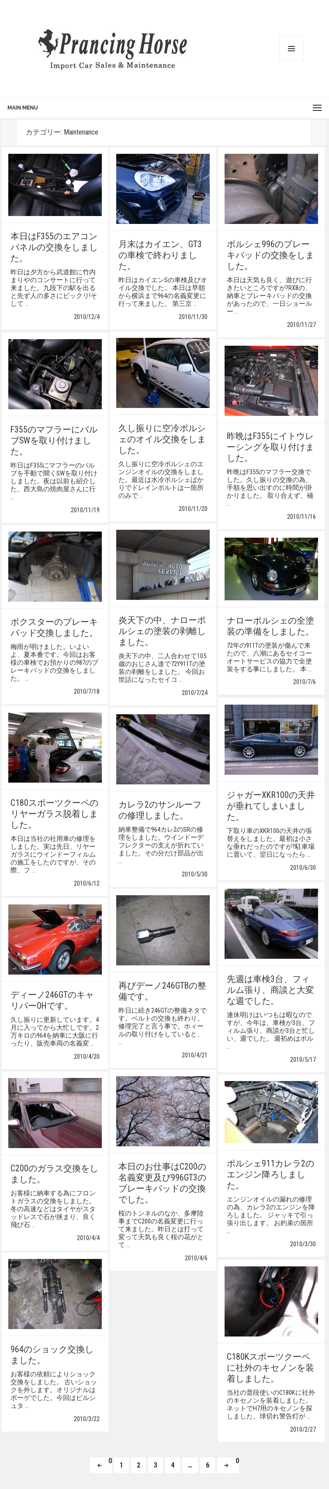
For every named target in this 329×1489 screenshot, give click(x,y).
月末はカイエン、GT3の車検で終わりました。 (160, 255)
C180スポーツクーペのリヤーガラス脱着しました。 (54, 814)
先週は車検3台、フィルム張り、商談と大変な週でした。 (270, 990)
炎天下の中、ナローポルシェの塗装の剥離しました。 (162, 631)
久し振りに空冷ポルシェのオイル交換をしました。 (162, 439)
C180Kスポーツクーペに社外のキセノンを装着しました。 (270, 1368)
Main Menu (22, 108)
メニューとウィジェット (291, 48)
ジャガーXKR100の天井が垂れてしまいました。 (271, 806)
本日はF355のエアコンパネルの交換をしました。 (54, 249)
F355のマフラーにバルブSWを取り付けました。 (53, 441)
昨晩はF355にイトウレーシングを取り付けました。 (270, 447)
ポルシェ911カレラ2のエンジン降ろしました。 (270, 1176)
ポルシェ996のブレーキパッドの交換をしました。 (270, 255)
